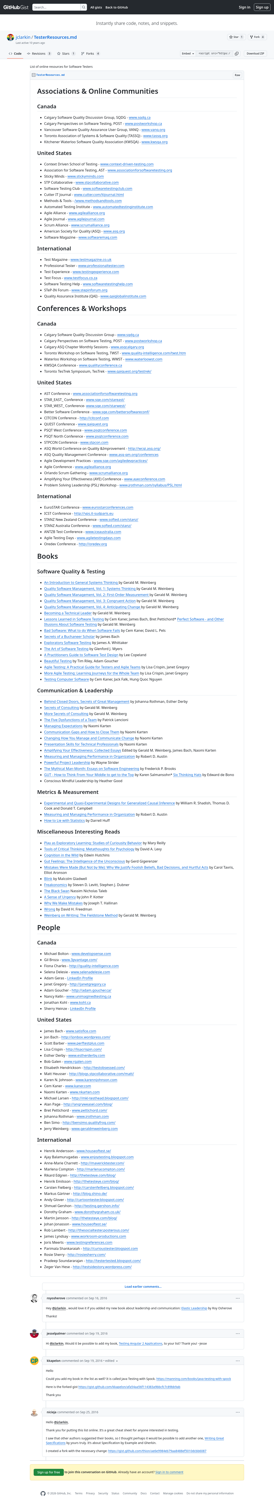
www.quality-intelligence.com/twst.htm (154, 353)
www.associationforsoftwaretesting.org (140, 170)
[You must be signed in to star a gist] (236, 37)
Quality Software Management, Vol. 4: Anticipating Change (92, 607)
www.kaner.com (78, 1086)
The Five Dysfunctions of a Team (70, 719)
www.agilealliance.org (87, 213)
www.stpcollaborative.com (97, 182)
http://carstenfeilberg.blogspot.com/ (104, 1187)
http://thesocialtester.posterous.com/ (98, 1230)
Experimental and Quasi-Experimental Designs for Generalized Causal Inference (109, 803)
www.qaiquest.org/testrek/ (129, 371)
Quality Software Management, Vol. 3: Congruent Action (90, 600)
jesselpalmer (56, 1333)
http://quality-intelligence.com (94, 965)
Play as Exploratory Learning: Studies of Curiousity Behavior (93, 843)
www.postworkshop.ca (143, 123)
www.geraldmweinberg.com (94, 1128)
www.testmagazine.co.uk (91, 259)
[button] (236, 54)
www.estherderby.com (86, 1055)
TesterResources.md (55, 37)
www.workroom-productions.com (98, 1236)
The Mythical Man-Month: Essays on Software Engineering (91, 768)
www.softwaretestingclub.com (107, 188)
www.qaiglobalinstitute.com (123, 296)
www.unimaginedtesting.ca (88, 996)
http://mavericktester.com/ (102, 1163)
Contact (155, 1493)
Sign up (262, 7)
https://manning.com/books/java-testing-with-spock (193, 1379)
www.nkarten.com (85, 1092)
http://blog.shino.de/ (90, 1193)
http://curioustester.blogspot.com (110, 1248)
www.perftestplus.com (86, 1043)
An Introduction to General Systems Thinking (81, 582)
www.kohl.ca (80, 1002)
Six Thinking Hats (187, 774)
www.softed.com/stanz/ (119, 519)
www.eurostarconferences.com (107, 507)
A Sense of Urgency (60, 897)
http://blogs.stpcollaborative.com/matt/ (101, 1073)
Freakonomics (55, 884)
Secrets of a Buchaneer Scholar (69, 636)
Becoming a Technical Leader (68, 613)
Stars (66, 53)
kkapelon (54, 1361)
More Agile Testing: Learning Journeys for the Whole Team (91, 673)
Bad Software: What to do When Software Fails (82, 630)
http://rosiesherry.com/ (87, 1254)
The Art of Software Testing (66, 648)
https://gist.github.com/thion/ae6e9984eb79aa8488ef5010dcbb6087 (157, 1451)
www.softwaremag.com (97, 237)
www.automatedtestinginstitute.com (123, 206)
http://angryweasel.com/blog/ (87, 1104)
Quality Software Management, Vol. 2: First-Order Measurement (96, 594)
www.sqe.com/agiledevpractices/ (120, 460)
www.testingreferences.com (90, 1242)
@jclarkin (59, 1308)
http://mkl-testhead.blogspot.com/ (100, 1098)
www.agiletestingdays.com (99, 537)
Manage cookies (173, 1493)
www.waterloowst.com (143, 359)
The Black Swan (56, 890)
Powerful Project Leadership (67, 762)
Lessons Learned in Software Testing (74, 619)
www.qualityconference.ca (100, 365)
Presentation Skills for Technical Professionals (81, 744)
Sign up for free (48, 1472)
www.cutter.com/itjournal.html (99, 194)
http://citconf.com (94, 418)
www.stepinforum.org (89, 290)
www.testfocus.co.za (80, 277)
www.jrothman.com (92, 1116)
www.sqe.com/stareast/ (105, 399)
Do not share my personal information (210, 1493)
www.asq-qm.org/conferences (133, 454)
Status (115, 1493)
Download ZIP (255, 53)
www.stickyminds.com (86, 176)
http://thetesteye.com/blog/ (93, 1175)
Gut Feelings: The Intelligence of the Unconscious (84, 861)
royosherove (56, 1298)
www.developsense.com (91, 953)
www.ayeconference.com (144, 479)
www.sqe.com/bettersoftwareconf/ (120, 411)
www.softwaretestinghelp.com (108, 284)
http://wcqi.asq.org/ (144, 448)
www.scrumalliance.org (90, 225)
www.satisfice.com (81, 1031)
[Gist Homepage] (16, 7)
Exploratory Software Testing (67, 642)
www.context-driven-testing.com (127, 164)
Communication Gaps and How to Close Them (81, 732)
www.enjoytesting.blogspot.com (107, 1157)
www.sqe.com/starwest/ (105, 405)
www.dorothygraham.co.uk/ (98, 1211)
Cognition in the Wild (61, 855)
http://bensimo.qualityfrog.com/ (89, 1122)
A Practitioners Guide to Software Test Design (81, 654)
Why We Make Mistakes (63, 903)
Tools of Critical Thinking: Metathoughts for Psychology (89, 849)
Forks (91, 53)
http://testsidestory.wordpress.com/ (102, 1266)
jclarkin (23, 37)
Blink (48, 878)
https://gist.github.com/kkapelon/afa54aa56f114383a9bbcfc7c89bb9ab (129, 1387)
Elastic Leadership (194, 1308)
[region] (137, 678)
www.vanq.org (153, 129)
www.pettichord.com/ (89, 1110)
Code (15, 53)
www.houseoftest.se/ (93, 1150)
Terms (79, 1493)
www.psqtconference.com (105, 430)
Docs (143, 1493)
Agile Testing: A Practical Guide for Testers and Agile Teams (92, 667)
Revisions (39, 53)
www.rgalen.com (78, 1061)
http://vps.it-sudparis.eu (93, 513)
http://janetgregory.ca (88, 984)
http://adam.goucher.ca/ (91, 990)
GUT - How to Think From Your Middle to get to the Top (89, 774)
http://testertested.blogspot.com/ (113, 1260)
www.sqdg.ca (140, 117)
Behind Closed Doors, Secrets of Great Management (86, 701)
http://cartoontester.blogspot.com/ (95, 1199)
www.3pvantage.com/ (79, 959)
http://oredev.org (93, 544)
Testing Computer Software (66, 679)
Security (103, 1493)
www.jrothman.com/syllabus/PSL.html (151, 485)
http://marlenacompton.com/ (101, 1169)
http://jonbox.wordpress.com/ (86, 1037)
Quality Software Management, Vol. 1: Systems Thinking (90, 588)
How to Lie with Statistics (64, 820)
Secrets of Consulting (61, 707)
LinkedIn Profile (80, 978)
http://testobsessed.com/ (104, 1067)
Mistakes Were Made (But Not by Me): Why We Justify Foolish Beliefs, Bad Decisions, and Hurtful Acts (126, 867)
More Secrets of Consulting (66, 713)
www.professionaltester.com (101, 265)
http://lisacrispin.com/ (84, 1049)
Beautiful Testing (58, 661)
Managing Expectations (63, 726)
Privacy (90, 1493)
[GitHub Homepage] (43, 1493)
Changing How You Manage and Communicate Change (89, 738)
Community (130, 1493)
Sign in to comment (169, 1472)
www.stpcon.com (94, 442)
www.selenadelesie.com (90, 972)
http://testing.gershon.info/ (97, 1205)
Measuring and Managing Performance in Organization (89, 756)
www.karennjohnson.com (96, 1079)
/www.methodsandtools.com (98, 200)
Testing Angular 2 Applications (140, 1343)
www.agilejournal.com (86, 219)
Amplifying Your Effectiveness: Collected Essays (82, 750)
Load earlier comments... (143, 1286)
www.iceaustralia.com (103, 531)
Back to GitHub (117, 7)
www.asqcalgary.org (127, 347)
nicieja (51, 1412)
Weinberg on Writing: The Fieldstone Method (81, 915)
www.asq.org (114, 231)
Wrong (49, 909)
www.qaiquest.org (93, 424)
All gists (96, 7)
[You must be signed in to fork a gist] (257, 37)
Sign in (244, 7)
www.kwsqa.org (155, 141)
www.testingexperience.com (96, 271)
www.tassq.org (155, 135)
